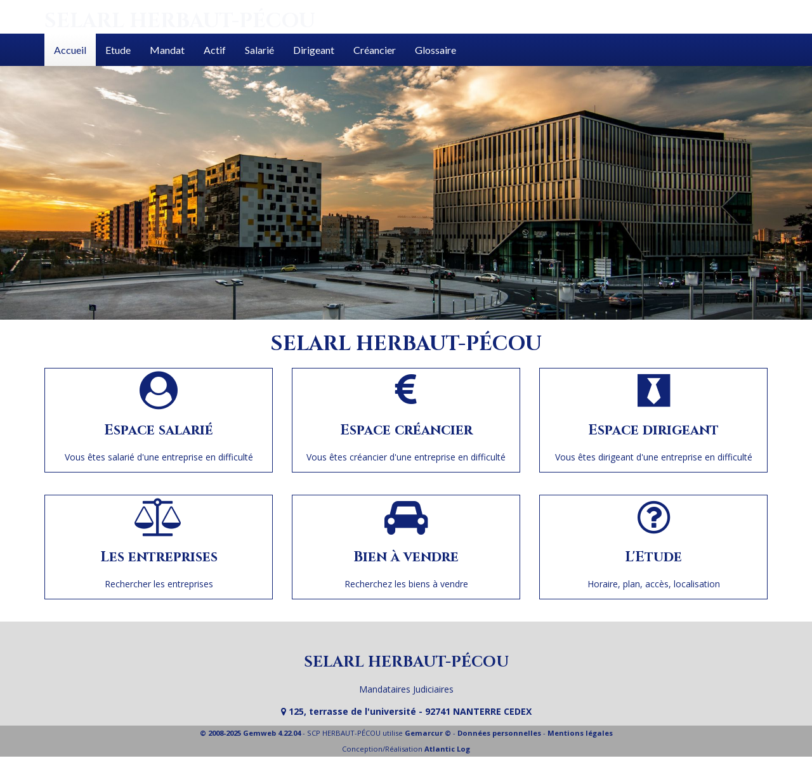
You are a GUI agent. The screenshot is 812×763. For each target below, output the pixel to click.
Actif (215, 50)
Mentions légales (580, 733)
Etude (118, 50)
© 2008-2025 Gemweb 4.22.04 (250, 733)
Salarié (259, 50)
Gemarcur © (428, 733)
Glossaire (435, 50)
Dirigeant (313, 50)
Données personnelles (499, 733)
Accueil (70, 50)
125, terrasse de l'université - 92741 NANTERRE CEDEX (406, 711)
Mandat (167, 50)
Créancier (374, 50)
